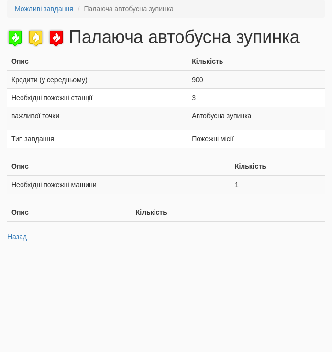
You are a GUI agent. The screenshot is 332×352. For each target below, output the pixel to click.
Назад (17, 237)
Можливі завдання (44, 9)
